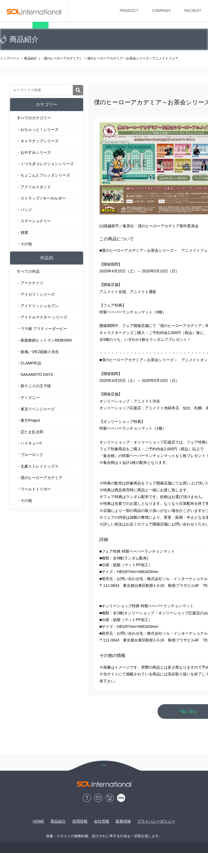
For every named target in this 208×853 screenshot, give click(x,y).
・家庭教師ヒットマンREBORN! (44, 340)
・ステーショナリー (34, 221)
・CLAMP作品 (29, 363)
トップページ (10, 58)
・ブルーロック (30, 454)
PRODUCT (129, 10)
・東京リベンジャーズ (36, 409)
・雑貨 (22, 232)
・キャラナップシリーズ (37, 141)
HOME (38, 821)
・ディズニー (28, 397)
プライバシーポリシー (156, 821)
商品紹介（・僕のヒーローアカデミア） (53, 58)
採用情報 (79, 821)
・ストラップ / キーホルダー (41, 198)
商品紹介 (58, 821)
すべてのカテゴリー (34, 118)
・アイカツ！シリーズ (36, 294)
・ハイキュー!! (29, 443)
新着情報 (123, 821)
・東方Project (28, 420)
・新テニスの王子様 (34, 386)
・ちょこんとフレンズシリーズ (43, 175)
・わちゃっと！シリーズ (37, 129)
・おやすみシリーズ (34, 152)
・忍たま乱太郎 (30, 432)
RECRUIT (192, 10)
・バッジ (24, 209)
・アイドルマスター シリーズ (42, 317)
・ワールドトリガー (34, 489)
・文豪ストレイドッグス (37, 466)
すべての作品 (28, 271)
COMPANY (161, 10)
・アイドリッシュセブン (37, 306)
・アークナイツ (30, 283)
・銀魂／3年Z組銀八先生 (38, 352)
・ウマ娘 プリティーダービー (42, 328)
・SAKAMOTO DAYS (35, 374)
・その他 (24, 244)
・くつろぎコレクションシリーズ (45, 164)
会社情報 (101, 821)
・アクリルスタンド (34, 187)
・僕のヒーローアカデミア (39, 478)
